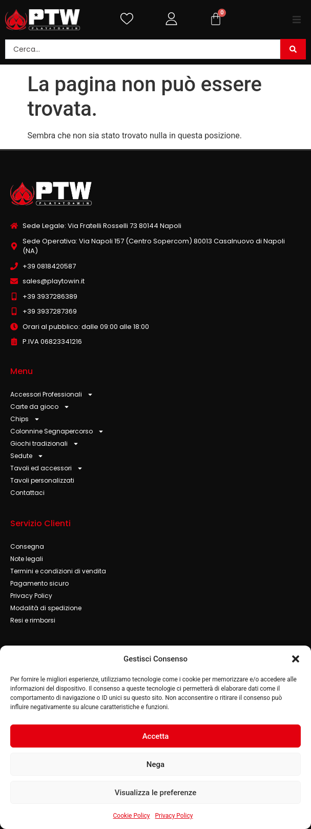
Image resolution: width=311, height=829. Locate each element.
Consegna (27, 546)
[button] (296, 659)
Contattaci (27, 492)
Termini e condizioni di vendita (58, 571)
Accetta (155, 736)
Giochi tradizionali (44, 444)
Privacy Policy (174, 815)
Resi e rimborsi (32, 620)
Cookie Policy (131, 815)
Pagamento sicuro (39, 583)
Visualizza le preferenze (156, 792)
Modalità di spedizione (45, 608)
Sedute (27, 456)
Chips (25, 419)
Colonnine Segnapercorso (57, 431)
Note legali (26, 558)
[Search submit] (293, 49)
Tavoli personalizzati (42, 480)
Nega (155, 764)
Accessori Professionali (51, 394)
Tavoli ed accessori (46, 468)
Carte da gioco (40, 407)
